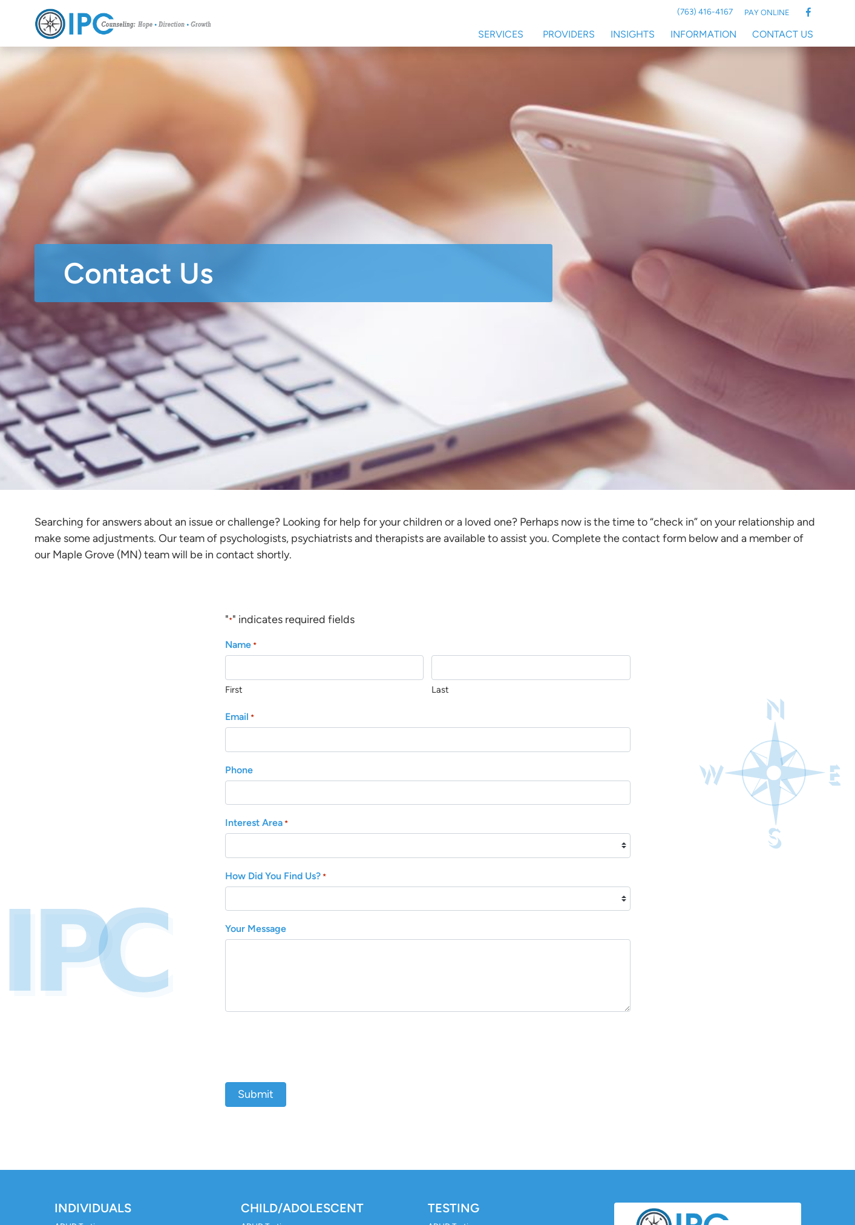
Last (440, 689)
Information (703, 34)
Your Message (255, 928)
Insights (633, 34)
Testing (453, 1208)
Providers (569, 34)
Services (500, 34)
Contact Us (782, 34)
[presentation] (317, 1045)
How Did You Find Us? (275, 876)
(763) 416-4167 (705, 11)
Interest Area (256, 823)
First (234, 689)
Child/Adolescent (302, 1208)
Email (239, 717)
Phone (239, 770)
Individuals (92, 1208)
